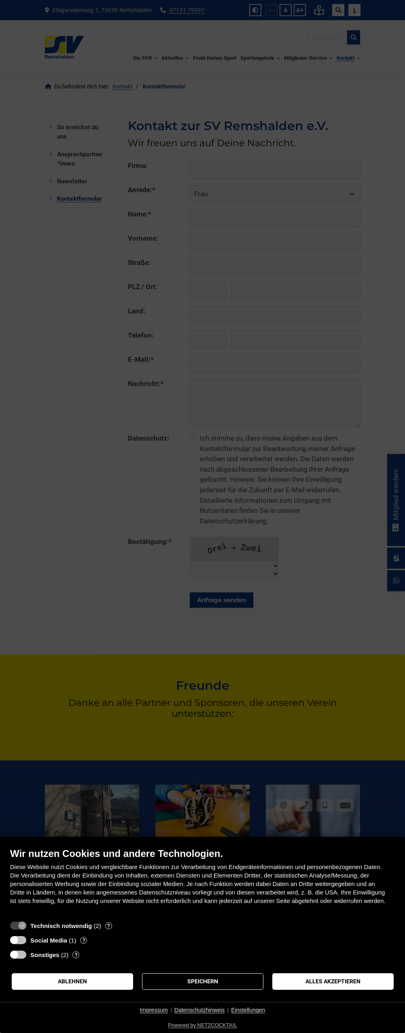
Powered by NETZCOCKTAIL (202, 1025)
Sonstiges (44, 954)
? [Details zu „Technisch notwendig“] (108, 926)
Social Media (48, 940)
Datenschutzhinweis (199, 1010)
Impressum (154, 1010)
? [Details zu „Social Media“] (84, 940)
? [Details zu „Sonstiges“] (76, 955)
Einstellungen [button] (248, 1010)
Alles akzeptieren (332, 981)
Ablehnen (72, 981)
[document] (202, 882)
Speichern (202, 981)
